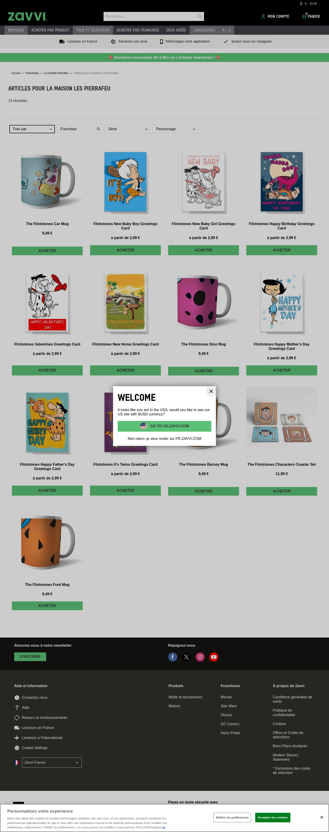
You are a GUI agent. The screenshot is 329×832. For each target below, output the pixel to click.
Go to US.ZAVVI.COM (169, 426)
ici (163, 827)
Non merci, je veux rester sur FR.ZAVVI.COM (164, 439)
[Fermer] (322, 817)
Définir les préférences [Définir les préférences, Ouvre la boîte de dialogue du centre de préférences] (232, 817)
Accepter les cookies (273, 817)
